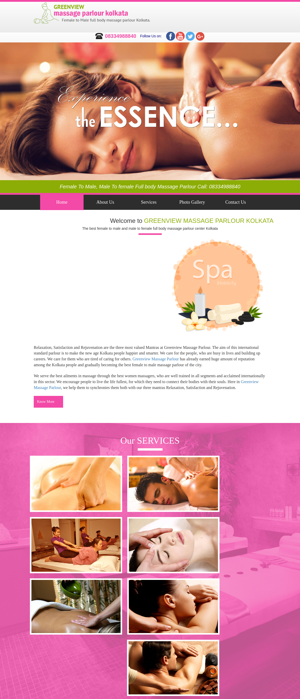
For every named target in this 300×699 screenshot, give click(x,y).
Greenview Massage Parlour (156, 359)
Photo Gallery (192, 202)
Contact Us (235, 202)
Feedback (62, 217)
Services (149, 202)
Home (61, 202)
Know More (45, 402)
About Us (105, 202)
